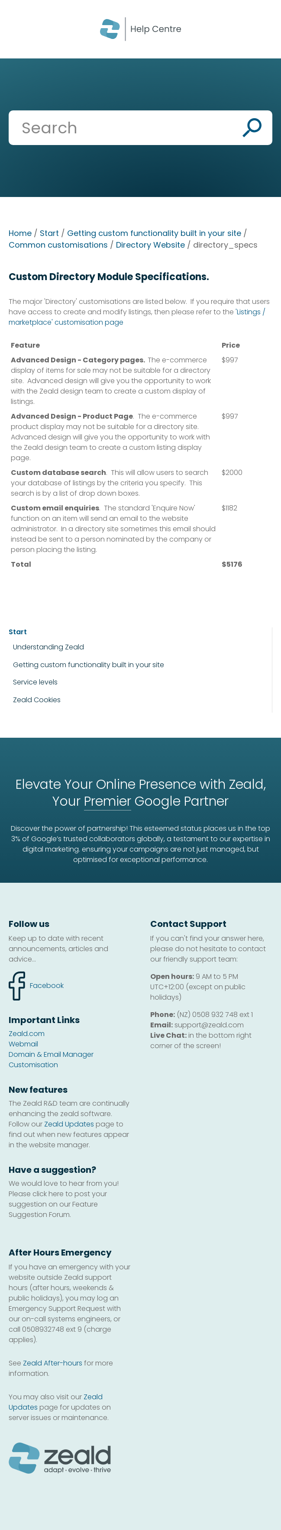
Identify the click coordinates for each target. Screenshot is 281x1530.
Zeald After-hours (52, 1363)
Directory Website (150, 244)
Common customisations (58, 244)
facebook (36, 986)
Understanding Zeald (48, 647)
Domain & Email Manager (51, 1054)
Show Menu (18, 28)
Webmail (23, 1044)
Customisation (33, 1065)
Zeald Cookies (37, 700)
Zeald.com (27, 1034)
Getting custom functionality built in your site (154, 233)
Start (49, 233)
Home (20, 233)
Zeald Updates (69, 1124)
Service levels (35, 682)
